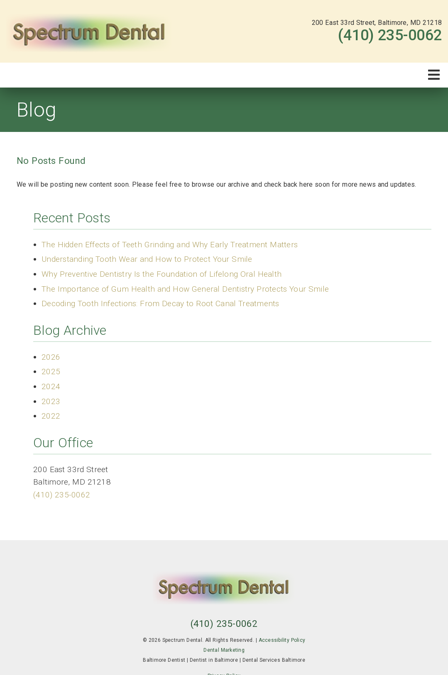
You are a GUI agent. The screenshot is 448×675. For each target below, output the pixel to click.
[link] (89, 31)
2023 (51, 401)
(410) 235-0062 (390, 35)
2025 (51, 371)
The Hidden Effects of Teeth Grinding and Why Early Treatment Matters (170, 244)
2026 (51, 357)
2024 (51, 386)
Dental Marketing (224, 650)
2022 (51, 416)
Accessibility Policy (282, 640)
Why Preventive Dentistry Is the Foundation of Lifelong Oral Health (162, 274)
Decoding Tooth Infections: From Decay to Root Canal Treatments (160, 303)
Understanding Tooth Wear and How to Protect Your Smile (147, 259)
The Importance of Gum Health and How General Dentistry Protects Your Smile (185, 289)
